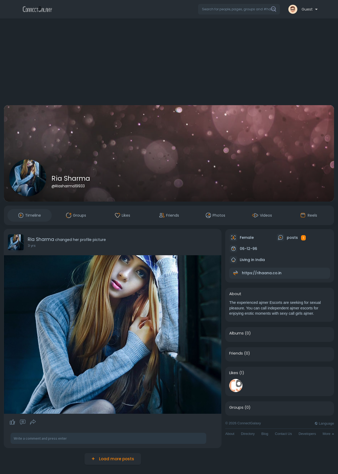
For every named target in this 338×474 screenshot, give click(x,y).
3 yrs (32, 245)
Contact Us (283, 433)
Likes (233, 373)
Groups (236, 407)
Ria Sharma (70, 178)
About (229, 433)
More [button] (328, 434)
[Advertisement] (169, 63)
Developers (307, 433)
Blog (264, 433)
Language (324, 423)
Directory (248, 433)
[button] (239, 9)
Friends (236, 353)
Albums (236, 333)
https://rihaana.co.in (261, 273)
